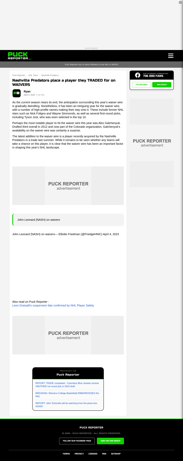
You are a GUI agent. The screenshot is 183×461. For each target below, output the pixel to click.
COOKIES (92, 454)
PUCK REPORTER (91, 427)
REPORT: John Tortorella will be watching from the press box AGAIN (66, 405)
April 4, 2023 (111, 234)
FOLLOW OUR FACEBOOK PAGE (77, 441)
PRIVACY (79, 454)
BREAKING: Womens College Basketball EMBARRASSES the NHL (67, 395)
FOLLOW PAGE (141, 85)
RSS (104, 454)
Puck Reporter (18, 75)
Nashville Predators (50, 75)
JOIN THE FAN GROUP (110, 441)
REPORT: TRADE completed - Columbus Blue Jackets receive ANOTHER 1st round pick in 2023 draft (67, 385)
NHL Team (33, 75)
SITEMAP (116, 454)
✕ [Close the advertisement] (180, 2)
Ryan (27, 91)
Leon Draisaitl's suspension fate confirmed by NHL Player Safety (53, 305)
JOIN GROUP (162, 85)
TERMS (66, 454)
